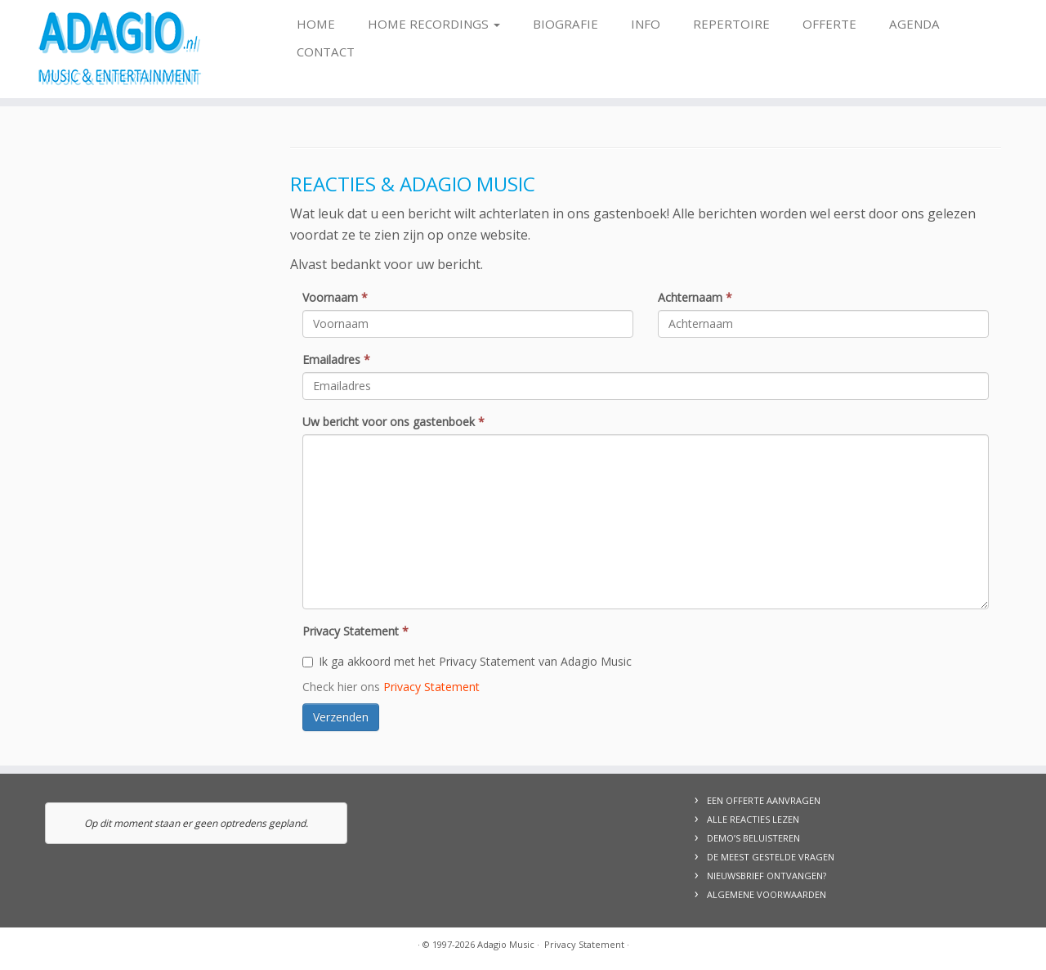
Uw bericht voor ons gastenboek (393, 421)
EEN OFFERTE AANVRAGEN (763, 800)
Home (316, 24)
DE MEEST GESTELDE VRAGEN (770, 857)
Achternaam (695, 297)
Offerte (829, 24)
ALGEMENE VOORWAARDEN (766, 894)
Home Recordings (434, 24)
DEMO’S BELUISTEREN (753, 838)
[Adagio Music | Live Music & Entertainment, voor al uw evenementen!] (120, 49)
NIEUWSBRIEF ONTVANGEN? (766, 875)
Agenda (914, 24)
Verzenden (341, 717)
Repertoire (731, 24)
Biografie (565, 24)
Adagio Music (505, 944)
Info (645, 24)
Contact (326, 51)
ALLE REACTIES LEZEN (753, 819)
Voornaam (335, 297)
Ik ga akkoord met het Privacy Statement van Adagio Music (467, 661)
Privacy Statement (355, 631)
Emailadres (336, 359)
